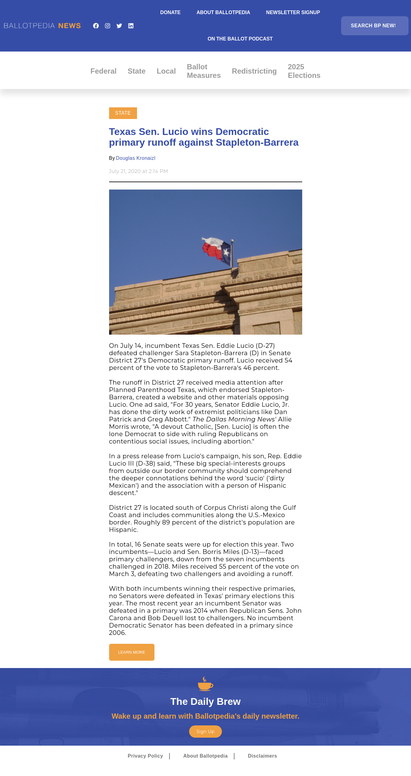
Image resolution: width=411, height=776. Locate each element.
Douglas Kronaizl (135, 158)
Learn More (131, 652)
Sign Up (205, 731)
